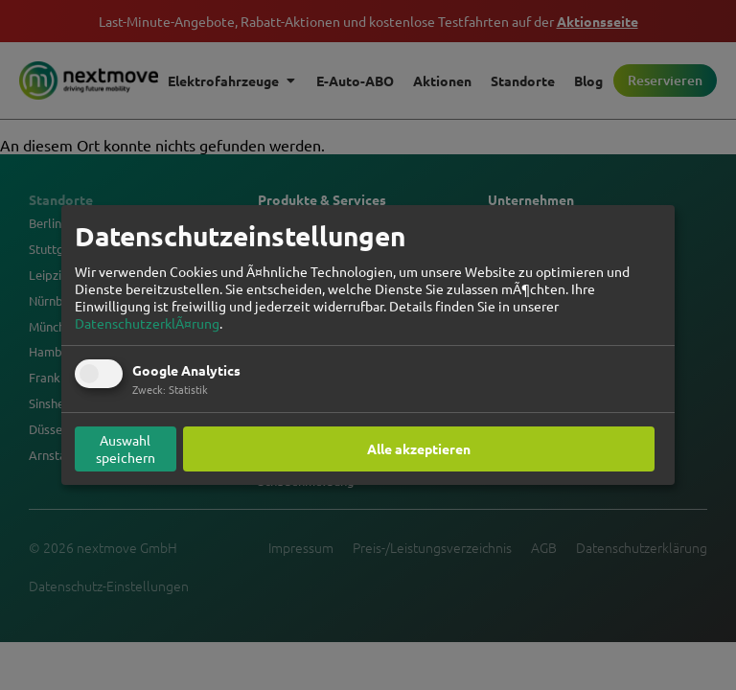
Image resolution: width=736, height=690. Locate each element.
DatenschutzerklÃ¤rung (147, 323)
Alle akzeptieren (419, 448)
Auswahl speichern (125, 448)
